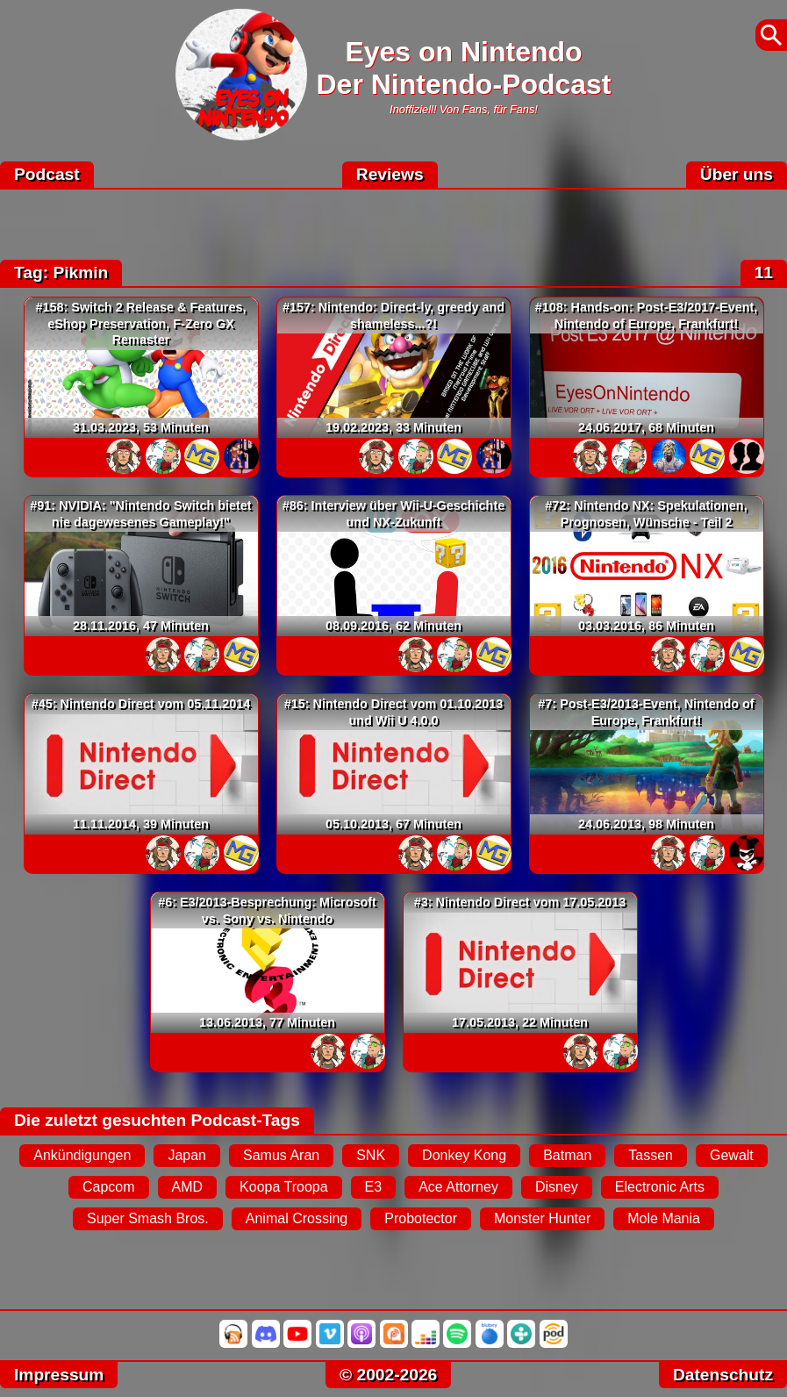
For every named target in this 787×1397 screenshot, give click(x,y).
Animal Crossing (296, 1218)
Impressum (59, 1374)
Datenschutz (723, 1374)
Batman (567, 1155)
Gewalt (732, 1155)
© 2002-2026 (388, 1374)
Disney (556, 1186)
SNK (370, 1155)
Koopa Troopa (284, 1186)
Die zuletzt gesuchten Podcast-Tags (157, 1120)
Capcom (108, 1186)
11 (764, 272)
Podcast (47, 174)
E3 (374, 1186)
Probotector (420, 1218)
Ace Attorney (458, 1186)
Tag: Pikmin (61, 272)
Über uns (736, 174)
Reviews (390, 174)
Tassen (650, 1155)
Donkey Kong (464, 1155)
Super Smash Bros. (148, 1218)
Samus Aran (281, 1155)
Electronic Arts (660, 1186)
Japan (187, 1155)
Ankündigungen (82, 1155)
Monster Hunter (542, 1218)
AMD (188, 1186)
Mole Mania (663, 1218)
